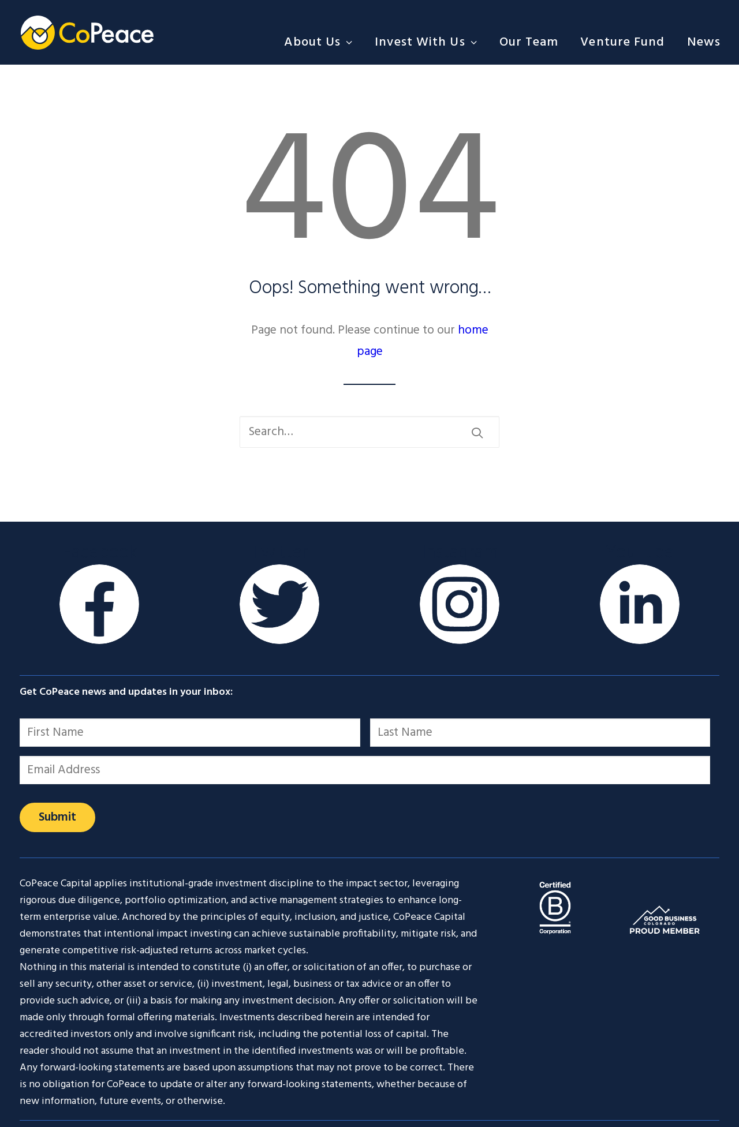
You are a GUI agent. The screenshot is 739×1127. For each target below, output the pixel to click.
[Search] (369, 432)
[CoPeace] (87, 32)
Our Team (529, 42)
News (704, 42)
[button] (477, 432)
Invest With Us (426, 42)
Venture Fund (622, 42)
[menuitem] (322, 42)
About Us (318, 42)
